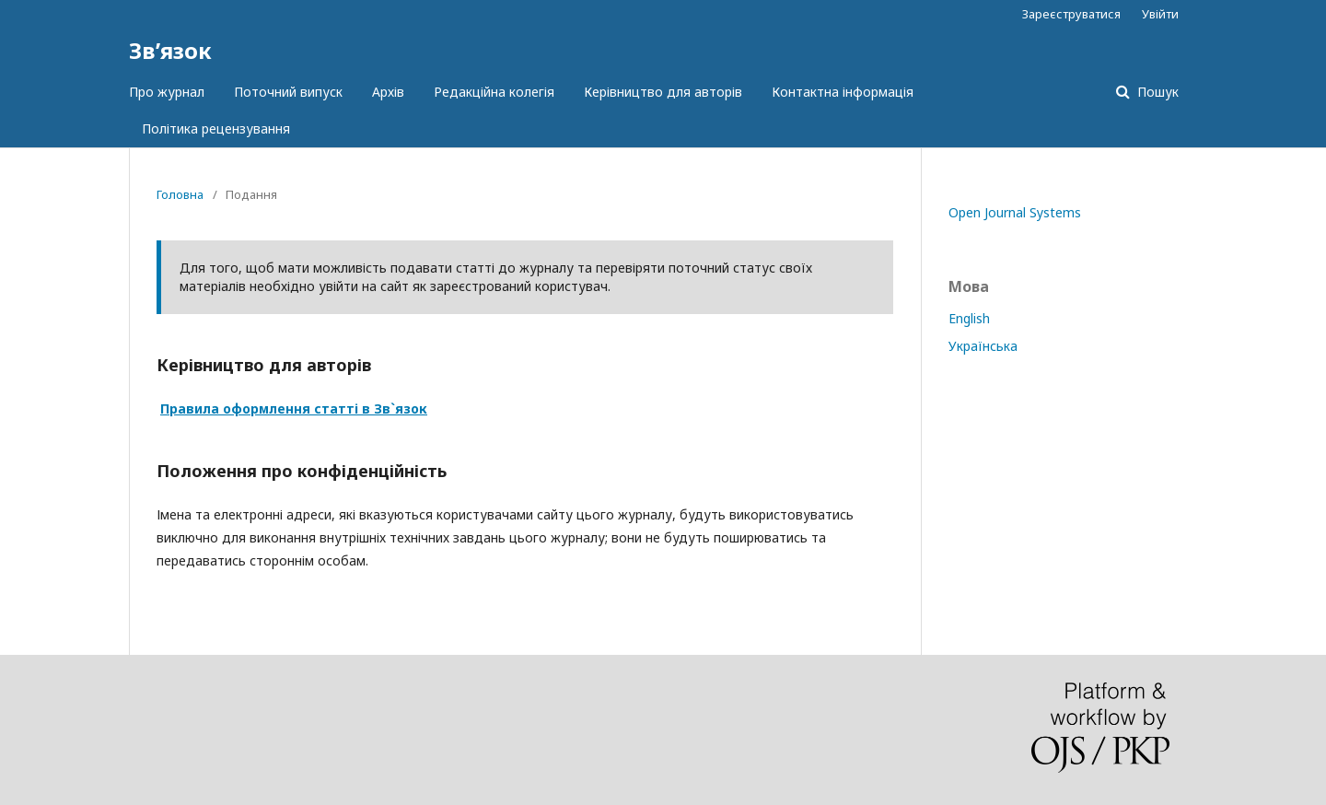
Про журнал (166, 91)
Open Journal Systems (1014, 212)
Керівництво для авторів (663, 91)
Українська (983, 346)
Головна (180, 194)
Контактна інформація (842, 91)
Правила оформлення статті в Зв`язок (293, 408)
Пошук (1156, 91)
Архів (388, 91)
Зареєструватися (1071, 14)
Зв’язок (170, 50)
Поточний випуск (288, 91)
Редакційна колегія (494, 91)
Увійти (1160, 14)
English (969, 318)
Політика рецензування (216, 128)
